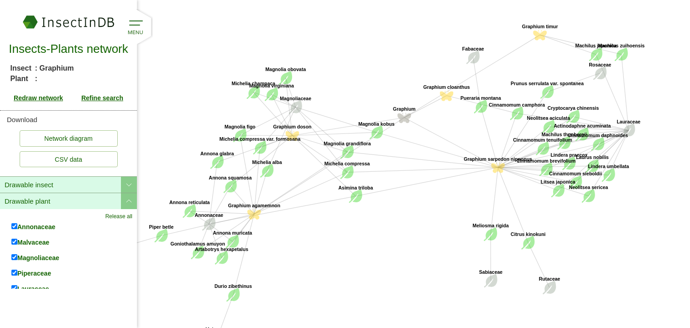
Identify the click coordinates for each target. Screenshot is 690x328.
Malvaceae (30, 242)
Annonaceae (33, 226)
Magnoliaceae (35, 257)
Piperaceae (31, 273)
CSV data (68, 159)
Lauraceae (30, 288)
